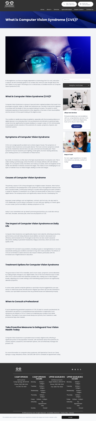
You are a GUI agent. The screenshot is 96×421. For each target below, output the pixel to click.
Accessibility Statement (53, 413)
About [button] (49, 9)
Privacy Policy (64, 413)
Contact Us (89, 9)
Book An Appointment (87, 4)
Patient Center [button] (79, 9)
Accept (70, 417)
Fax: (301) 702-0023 (21, 386)
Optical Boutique (67, 9)
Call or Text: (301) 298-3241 (70, 4)
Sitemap (71, 413)
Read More (77, 126)
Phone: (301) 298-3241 (21, 384)
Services (56, 9)
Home (42, 9)
